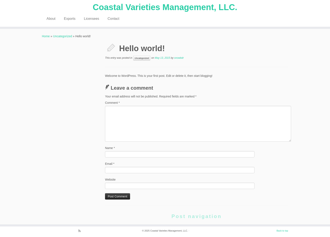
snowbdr (179, 57)
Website (110, 179)
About (51, 19)
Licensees (91, 19)
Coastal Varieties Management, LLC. (165, 7)
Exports (70, 19)
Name (110, 148)
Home (46, 36)
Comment (112, 102)
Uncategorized (62, 36)
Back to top (282, 230)
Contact (113, 19)
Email (109, 163)
